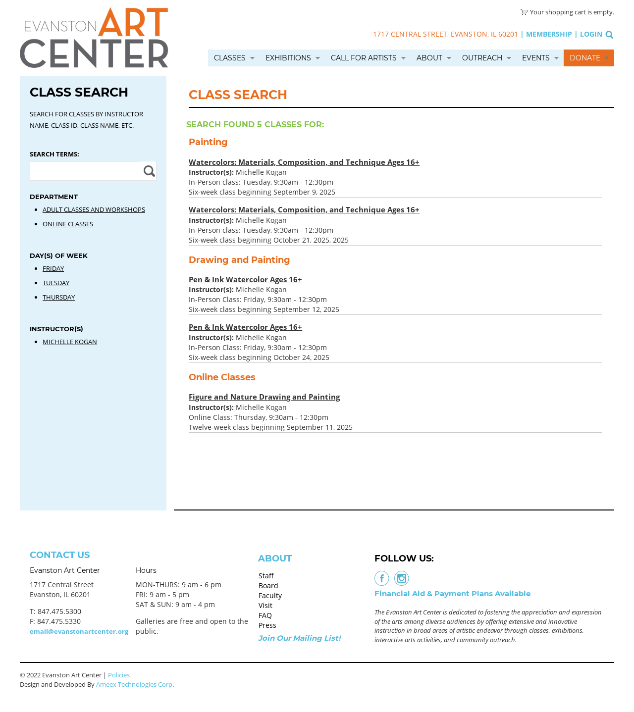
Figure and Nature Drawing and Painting (264, 397)
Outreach (482, 57)
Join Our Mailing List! (299, 638)
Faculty (270, 595)
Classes (230, 57)
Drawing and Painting (239, 259)
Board (268, 585)
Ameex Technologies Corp (134, 684)
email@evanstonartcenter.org (79, 631)
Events (536, 57)
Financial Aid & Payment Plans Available (452, 593)
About (429, 57)
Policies (119, 674)
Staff (266, 575)
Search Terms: (54, 154)
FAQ (265, 615)
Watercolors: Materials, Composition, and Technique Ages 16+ (304, 162)
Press (267, 625)
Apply (148, 171)
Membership (549, 34)
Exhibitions (288, 57)
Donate (585, 57)
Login (591, 34)
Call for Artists (364, 57)
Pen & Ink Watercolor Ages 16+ (245, 279)
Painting (208, 142)
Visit (265, 605)
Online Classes (222, 377)
